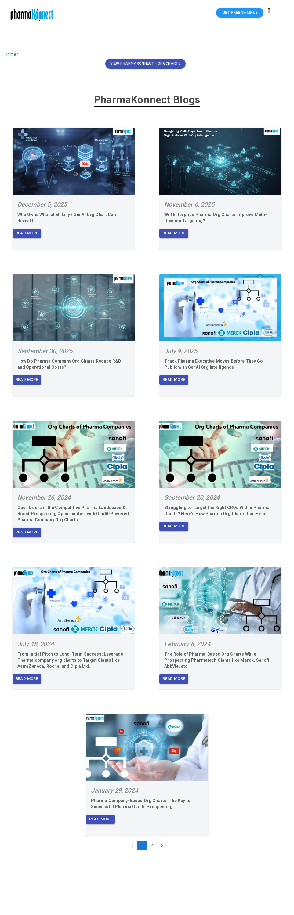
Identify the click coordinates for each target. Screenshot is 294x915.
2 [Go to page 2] (152, 845)
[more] (269, 10)
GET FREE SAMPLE (240, 13)
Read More (27, 233)
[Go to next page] (162, 845)
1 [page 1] (142, 845)
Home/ (11, 54)
